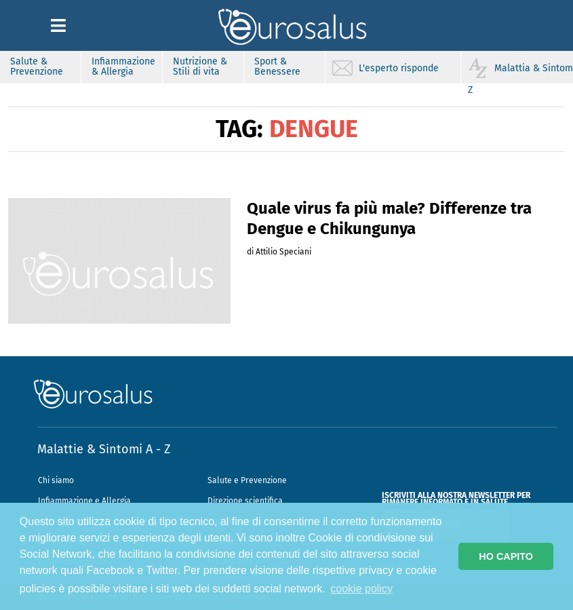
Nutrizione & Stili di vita (200, 66)
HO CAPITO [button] (506, 556)
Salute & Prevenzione (36, 66)
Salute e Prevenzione (247, 480)
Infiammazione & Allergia (123, 66)
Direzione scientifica (245, 501)
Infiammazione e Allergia (84, 501)
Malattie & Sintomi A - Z (103, 449)
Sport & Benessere (277, 66)
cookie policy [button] (361, 588)
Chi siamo (56, 480)
